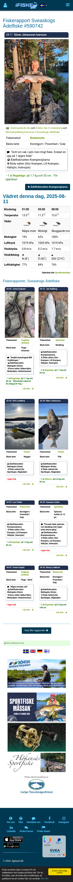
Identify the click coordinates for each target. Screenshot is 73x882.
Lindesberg (56, 128)
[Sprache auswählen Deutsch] (40, 651)
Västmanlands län (20, 128)
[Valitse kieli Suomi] (46, 651)
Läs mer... (28, 389)
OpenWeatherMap (62, 273)
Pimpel (27, 452)
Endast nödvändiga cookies (59, 871)
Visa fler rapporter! (36, 630)
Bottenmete (37, 137)
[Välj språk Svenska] (26, 651)
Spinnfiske (60, 340)
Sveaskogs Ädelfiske (48, 132)
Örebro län (41, 128)
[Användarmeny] (5, 5)
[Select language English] (33, 651)
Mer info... (45, 879)
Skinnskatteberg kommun (19, 132)
